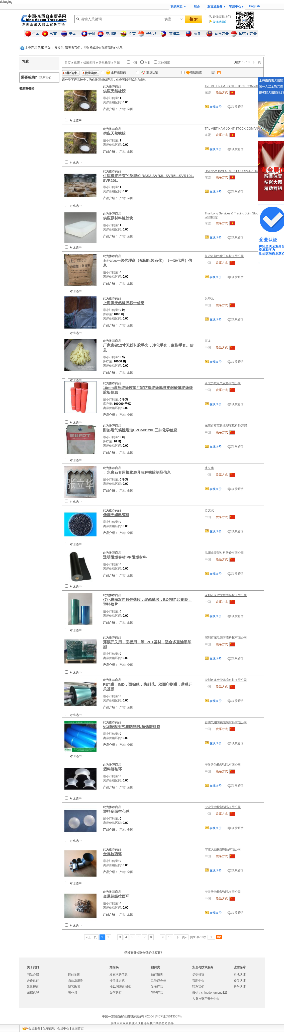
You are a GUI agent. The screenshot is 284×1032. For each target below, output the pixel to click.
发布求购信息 (119, 974)
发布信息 (49, 1028)
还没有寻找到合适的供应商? (143, 953)
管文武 (209, 510)
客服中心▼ (236, 6)
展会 (197, 6)
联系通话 (237, 107)
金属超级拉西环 (116, 896)
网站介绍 (33, 974)
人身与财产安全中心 (205, 998)
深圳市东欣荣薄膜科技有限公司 (226, 595)
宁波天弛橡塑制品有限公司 (223, 764)
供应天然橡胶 (114, 91)
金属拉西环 (112, 854)
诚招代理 (33, 992)
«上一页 (91, 937)
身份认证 (240, 986)
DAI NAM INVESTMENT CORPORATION (232, 171)
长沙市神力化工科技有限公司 (224, 256)
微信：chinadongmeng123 (210, 992)
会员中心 (63, 1028)
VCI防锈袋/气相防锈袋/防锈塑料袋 (131, 727)
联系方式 (222, 92)
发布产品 (157, 986)
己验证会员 (158, 980)
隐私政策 (74, 986)
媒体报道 (33, 986)
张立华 (209, 468)
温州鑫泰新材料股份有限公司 (224, 552)
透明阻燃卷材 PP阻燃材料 (125, 557)
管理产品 (157, 992)
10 (169, 937)
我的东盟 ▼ (178, 6)
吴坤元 (209, 298)
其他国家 (164, 62)
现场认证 (149, 72)
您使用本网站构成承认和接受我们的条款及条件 (142, 1023)
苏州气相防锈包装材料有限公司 (226, 722)
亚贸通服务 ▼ (216, 6)
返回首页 (78, 1028)
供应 (77, 62)
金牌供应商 (116, 72)
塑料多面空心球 (116, 811)
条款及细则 (75, 980)
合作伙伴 (33, 980)
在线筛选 (191, 72)
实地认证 (240, 974)
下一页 (256, 62)
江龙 (208, 341)
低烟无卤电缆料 (116, 515)
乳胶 (117, 62)
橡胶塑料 (89, 62)
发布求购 (140, 80)
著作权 (72, 992)
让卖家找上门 (222, 17)
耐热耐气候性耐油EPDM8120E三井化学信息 (140, 430)
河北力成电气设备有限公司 (223, 383)
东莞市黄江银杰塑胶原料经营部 (226, 425)
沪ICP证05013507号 (168, 1016)
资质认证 (240, 980)
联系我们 (45, 77)
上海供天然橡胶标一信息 (123, 303)
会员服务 (34, 1028)
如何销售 (157, 974)
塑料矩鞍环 (112, 769)
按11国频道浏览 (120, 986)
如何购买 (116, 992)
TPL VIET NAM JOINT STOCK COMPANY (233, 86)
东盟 (147, 62)
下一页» (181, 937)
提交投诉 (198, 974)
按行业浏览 (117, 980)
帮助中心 (198, 980)
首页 (68, 62)
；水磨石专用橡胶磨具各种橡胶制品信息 (137, 472)
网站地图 (74, 974)
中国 (134, 62)
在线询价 (215, 107)
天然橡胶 (105, 62)
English (254, 6)
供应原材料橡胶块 (118, 218)
